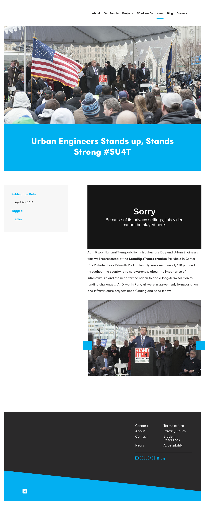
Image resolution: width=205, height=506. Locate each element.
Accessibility (173, 444)
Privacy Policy (175, 430)
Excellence (150, 458)
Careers (141, 425)
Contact (141, 436)
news (18, 219)
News (139, 444)
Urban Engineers (24, 13)
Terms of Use (174, 425)
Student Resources (172, 438)
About (140, 430)
